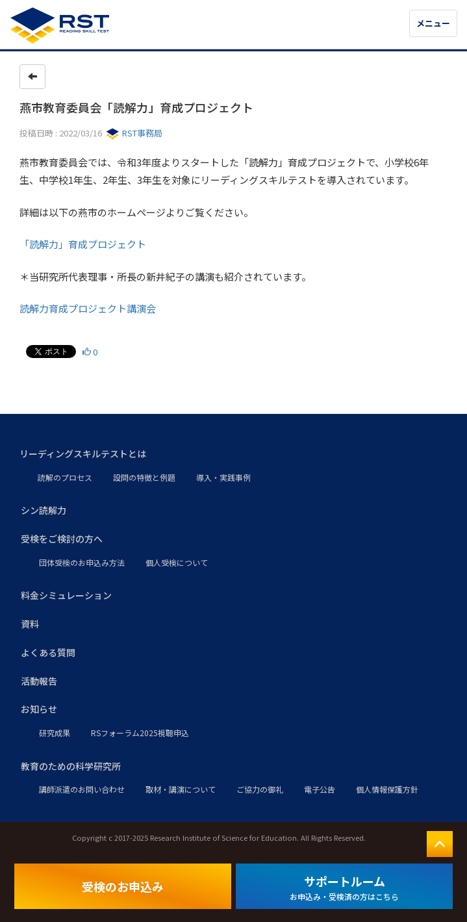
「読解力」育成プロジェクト (82, 244)
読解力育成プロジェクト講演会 (87, 308)
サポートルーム (344, 887)
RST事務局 (134, 133)
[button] (233, 454)
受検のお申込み (123, 886)
